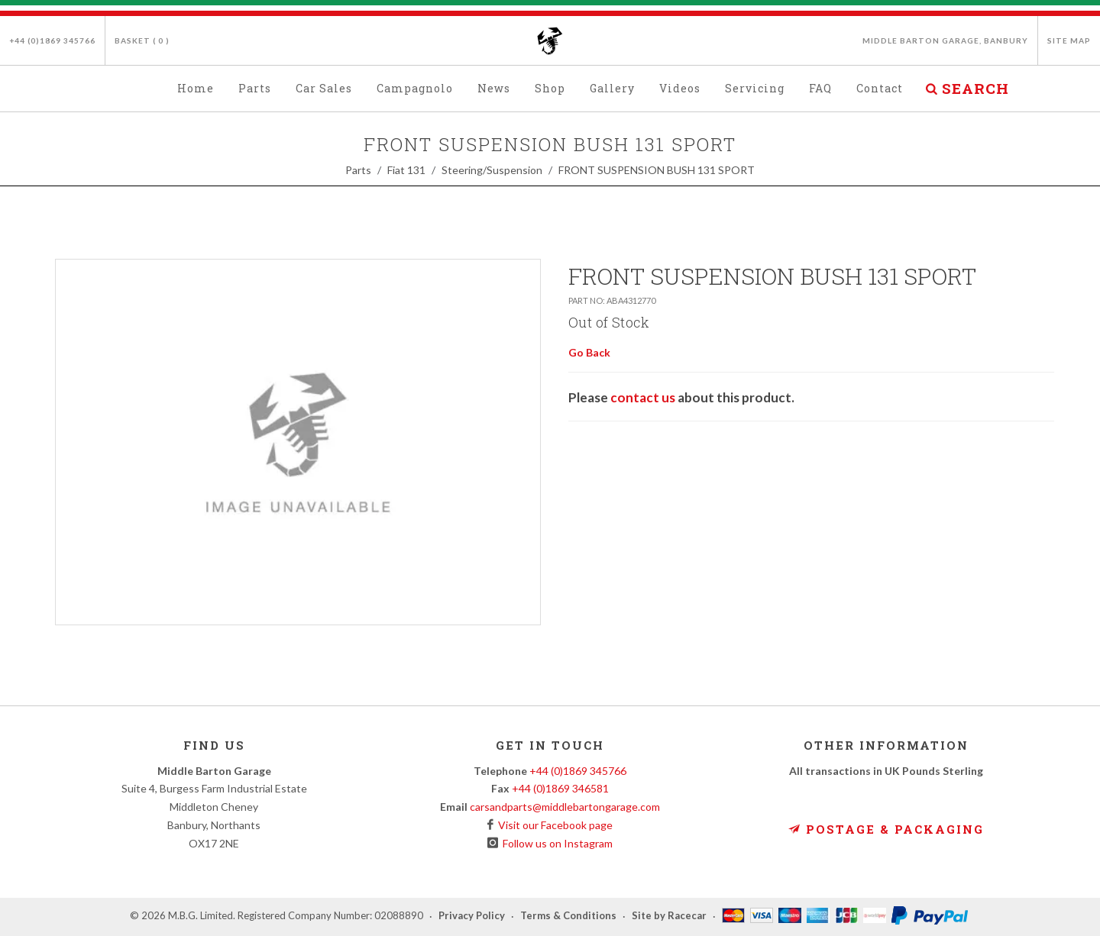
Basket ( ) (142, 40)
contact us (642, 397)
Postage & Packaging (886, 829)
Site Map (1069, 40)
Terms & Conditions (568, 916)
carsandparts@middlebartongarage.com (565, 806)
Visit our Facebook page (553, 824)
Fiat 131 (406, 169)
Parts (358, 169)
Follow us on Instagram (555, 843)
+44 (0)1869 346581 (560, 788)
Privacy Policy (471, 916)
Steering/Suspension (492, 169)
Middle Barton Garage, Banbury (945, 40)
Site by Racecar (669, 916)
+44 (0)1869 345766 (52, 40)
